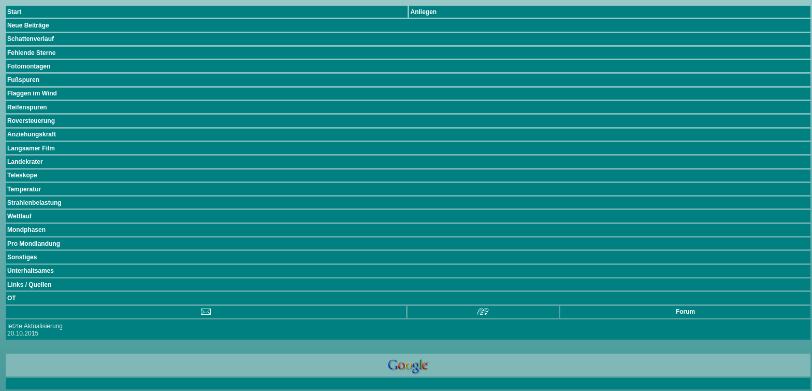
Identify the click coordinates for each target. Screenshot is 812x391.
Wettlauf (19, 216)
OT (11, 298)
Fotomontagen (28, 66)
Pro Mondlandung (33, 243)
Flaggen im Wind (32, 93)
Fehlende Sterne (31, 53)
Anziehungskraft (31, 134)
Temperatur (24, 189)
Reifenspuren (27, 107)
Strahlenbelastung (34, 202)
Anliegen (424, 12)
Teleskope (22, 175)
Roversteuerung (31, 120)
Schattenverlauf (30, 39)
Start (14, 12)
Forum (685, 311)
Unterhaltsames (30, 270)
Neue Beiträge (28, 25)
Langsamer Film (31, 148)
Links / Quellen (29, 284)
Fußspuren (23, 79)
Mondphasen (26, 229)
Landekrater (25, 161)
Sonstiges (22, 257)
